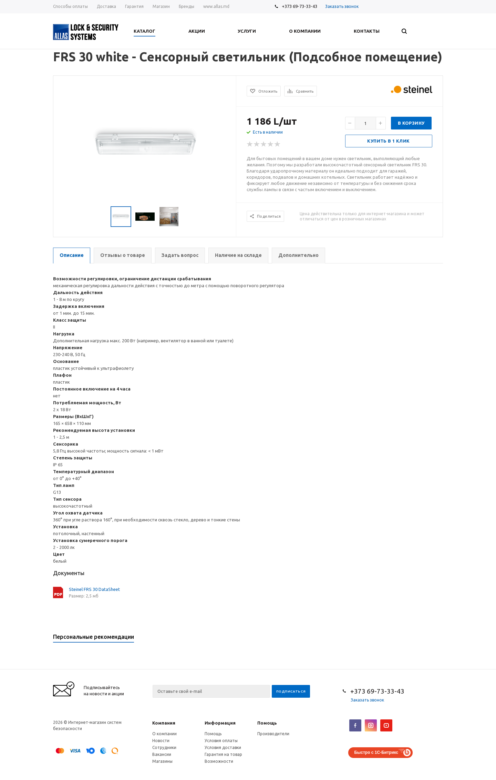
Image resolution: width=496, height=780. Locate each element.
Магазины (162, 761)
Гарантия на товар (223, 754)
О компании (164, 733)
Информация (220, 722)
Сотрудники (164, 747)
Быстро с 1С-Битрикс (376, 752)
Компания (163, 722)
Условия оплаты (221, 740)
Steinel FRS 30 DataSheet (94, 589)
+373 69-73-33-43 (299, 6)
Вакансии (161, 754)
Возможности (219, 761)
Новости (160, 740)
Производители (273, 733)
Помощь (267, 722)
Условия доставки (223, 747)
